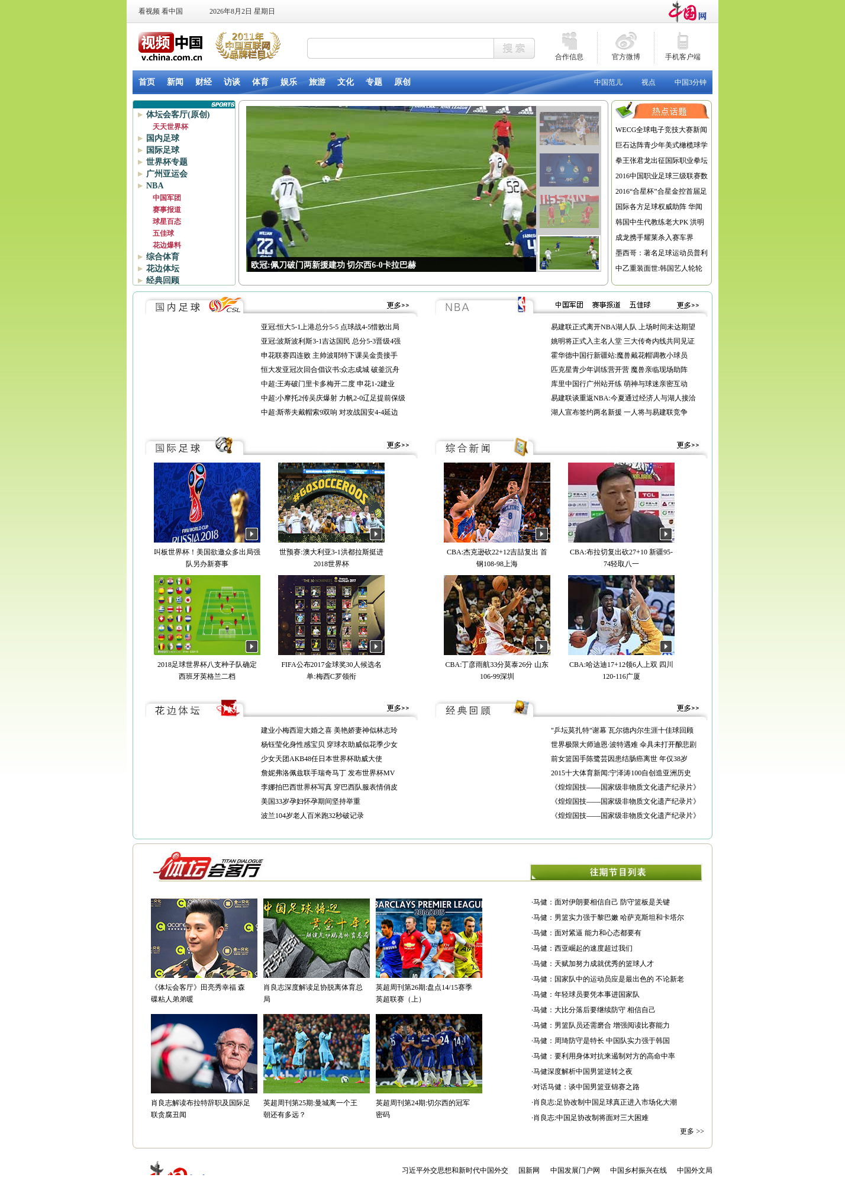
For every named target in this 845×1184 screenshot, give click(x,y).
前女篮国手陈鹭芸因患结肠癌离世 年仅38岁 (619, 759)
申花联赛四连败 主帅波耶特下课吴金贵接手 (329, 355)
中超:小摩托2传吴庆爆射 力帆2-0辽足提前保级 (333, 398)
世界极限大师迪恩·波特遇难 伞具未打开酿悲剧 (623, 744)
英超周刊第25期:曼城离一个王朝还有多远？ (316, 1103)
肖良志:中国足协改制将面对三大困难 (591, 1118)
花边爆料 (167, 245)
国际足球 (162, 150)
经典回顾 (162, 280)
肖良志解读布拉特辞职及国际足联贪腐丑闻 (204, 1103)
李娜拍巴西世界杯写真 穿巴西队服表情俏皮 (329, 787)
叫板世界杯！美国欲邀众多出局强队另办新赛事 (207, 552)
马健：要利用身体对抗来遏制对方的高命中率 (604, 1056)
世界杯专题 (167, 162)
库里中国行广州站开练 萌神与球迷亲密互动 (619, 384)
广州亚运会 (167, 173)
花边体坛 (162, 268)
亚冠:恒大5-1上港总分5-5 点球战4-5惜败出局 (330, 327)
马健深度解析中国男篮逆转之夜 (583, 1071)
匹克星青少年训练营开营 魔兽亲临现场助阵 (619, 369)
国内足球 (162, 138)
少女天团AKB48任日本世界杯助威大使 (321, 759)
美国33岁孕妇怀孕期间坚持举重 (310, 801)
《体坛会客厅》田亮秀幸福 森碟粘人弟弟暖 (204, 987)
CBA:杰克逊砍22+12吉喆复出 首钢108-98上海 (497, 552)
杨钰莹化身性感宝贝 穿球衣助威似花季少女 (329, 744)
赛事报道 (167, 210)
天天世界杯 (170, 127)
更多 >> (692, 1131)
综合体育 (162, 256)
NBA (155, 185)
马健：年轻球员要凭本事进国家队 (586, 994)
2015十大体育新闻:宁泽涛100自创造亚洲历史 (621, 773)
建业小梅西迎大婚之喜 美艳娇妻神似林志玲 (329, 730)
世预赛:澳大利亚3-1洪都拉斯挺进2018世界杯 (331, 552)
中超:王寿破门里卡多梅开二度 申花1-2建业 (328, 384)
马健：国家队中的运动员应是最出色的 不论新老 (608, 979)
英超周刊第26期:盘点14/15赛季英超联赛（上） (429, 987)
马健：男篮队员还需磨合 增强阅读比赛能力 (601, 1025)
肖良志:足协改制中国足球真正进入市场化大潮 (605, 1102)
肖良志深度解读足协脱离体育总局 (316, 987)
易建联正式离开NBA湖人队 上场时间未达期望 (623, 327)
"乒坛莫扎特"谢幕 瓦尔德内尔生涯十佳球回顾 (622, 730)
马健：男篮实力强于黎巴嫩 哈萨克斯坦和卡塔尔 (608, 917)
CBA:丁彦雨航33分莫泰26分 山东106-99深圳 (497, 665)
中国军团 (167, 198)
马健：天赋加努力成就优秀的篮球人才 (593, 964)
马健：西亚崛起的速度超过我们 (583, 948)
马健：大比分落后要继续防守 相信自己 (594, 1010)
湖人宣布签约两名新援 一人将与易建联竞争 (619, 412)
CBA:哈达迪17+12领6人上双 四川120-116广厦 (621, 665)
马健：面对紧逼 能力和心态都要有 (587, 933)
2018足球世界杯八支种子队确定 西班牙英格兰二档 (207, 665)
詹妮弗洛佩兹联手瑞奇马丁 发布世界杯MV (328, 773)
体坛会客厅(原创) (177, 114)
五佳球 (163, 233)
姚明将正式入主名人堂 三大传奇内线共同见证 (623, 341)
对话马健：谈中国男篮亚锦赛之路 (586, 1087)
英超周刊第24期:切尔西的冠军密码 (429, 1103)
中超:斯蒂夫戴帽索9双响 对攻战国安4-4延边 (329, 412)
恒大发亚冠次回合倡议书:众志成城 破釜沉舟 (330, 369)
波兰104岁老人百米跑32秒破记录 (312, 815)
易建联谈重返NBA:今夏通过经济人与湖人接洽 (623, 398)
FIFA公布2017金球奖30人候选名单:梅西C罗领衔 (331, 665)
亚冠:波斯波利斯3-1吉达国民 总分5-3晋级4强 (331, 341)
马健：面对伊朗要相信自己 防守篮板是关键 (601, 902)
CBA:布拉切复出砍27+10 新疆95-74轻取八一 (621, 552)
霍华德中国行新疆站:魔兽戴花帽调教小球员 (619, 355)
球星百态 (167, 221)
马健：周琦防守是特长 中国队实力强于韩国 (601, 1041)
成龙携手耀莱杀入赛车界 (654, 237)
